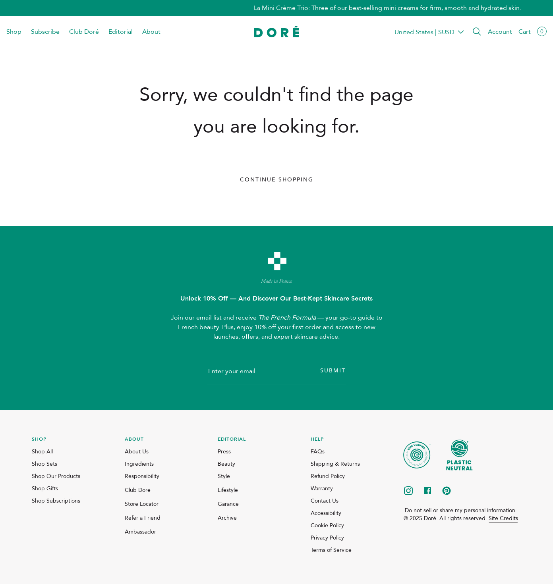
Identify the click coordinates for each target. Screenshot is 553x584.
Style (224, 476)
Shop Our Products (56, 476)
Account (500, 31)
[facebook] (427, 491)
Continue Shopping (276, 179)
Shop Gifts (45, 488)
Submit (333, 370)
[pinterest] (446, 491)
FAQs (318, 451)
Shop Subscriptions (56, 501)
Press (224, 451)
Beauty (226, 464)
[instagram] (408, 491)
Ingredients (139, 464)
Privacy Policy (327, 538)
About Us (137, 451)
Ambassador (140, 532)
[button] (476, 32)
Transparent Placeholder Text (424, 32)
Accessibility (326, 513)
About (151, 31)
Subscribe (45, 31)
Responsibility (142, 476)
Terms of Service (331, 550)
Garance (228, 504)
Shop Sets (44, 464)
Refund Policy (328, 476)
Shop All (42, 451)
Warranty (322, 488)
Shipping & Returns (335, 464)
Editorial (120, 31)
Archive (227, 518)
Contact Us (324, 501)
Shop (13, 31)
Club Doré (84, 31)
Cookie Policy (327, 525)
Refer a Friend (142, 518)
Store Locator (142, 504)
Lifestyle (228, 490)
